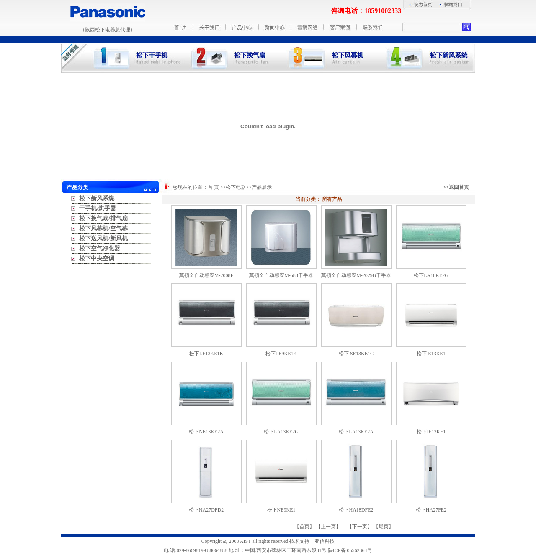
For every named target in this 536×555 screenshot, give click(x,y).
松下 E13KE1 (431, 353)
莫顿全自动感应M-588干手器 (281, 275)
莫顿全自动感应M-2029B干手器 (356, 275)
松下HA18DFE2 (356, 510)
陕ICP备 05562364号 (350, 550)
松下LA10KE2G (431, 275)
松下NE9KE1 (281, 510)
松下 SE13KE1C (356, 353)
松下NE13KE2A (206, 432)
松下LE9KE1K (281, 353)
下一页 (359, 527)
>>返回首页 (456, 187)
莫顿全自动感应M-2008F (206, 275)
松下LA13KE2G (281, 432)
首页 (304, 527)
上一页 (328, 527)
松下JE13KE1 (431, 432)
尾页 (384, 527)
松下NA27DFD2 (206, 510)
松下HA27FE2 (431, 510)
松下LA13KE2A (356, 432)
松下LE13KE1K (206, 353)
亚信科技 (324, 541)
